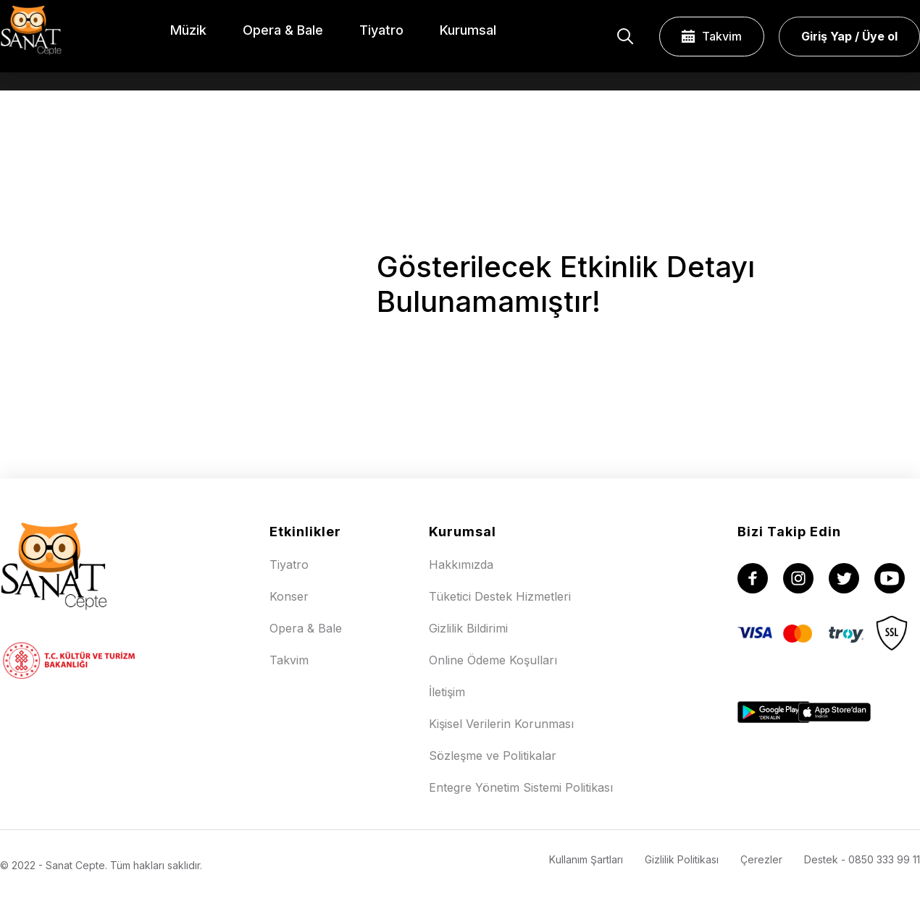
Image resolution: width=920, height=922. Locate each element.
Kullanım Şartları (586, 859)
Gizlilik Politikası (682, 859)
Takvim (712, 36)
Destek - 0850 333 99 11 (862, 859)
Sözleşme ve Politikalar (492, 755)
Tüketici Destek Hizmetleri (500, 596)
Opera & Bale (305, 628)
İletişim (447, 692)
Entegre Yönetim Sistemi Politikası (521, 787)
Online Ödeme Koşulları (493, 660)
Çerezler (761, 859)
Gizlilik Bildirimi (468, 628)
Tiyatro (289, 564)
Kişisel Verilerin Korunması (501, 723)
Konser (289, 596)
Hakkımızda (461, 564)
